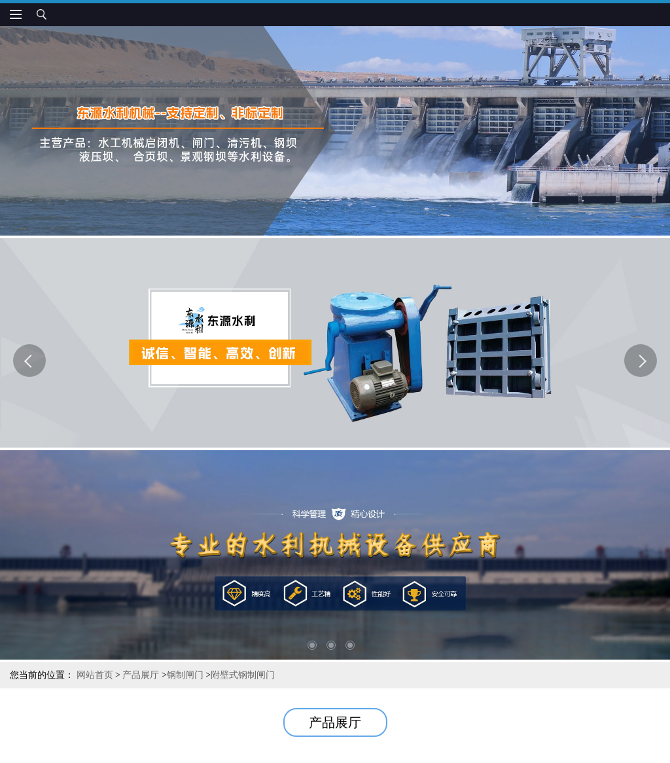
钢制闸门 (185, 675)
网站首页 (95, 675)
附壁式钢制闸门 (243, 675)
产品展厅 (140, 675)
